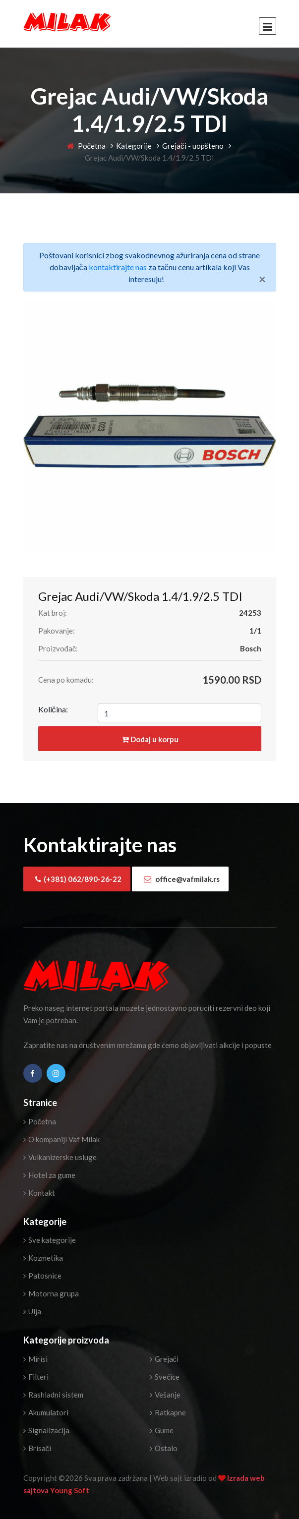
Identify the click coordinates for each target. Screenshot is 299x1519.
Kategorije (134, 145)
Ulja (32, 1311)
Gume (162, 1430)
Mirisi (35, 1358)
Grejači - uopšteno (193, 145)
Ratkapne (168, 1412)
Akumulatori (45, 1412)
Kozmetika (43, 1257)
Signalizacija (46, 1430)
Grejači (164, 1358)
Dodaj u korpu (150, 739)
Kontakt (39, 1192)
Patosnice (42, 1275)
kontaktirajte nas (118, 267)
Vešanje (165, 1394)
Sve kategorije (49, 1239)
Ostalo (164, 1448)
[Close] (262, 279)
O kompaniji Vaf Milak (61, 1139)
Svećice (164, 1376)
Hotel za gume (49, 1174)
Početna (86, 145)
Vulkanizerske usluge (60, 1157)
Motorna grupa (51, 1293)
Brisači (37, 1448)
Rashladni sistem (53, 1394)
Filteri (36, 1376)
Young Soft (69, 1490)
